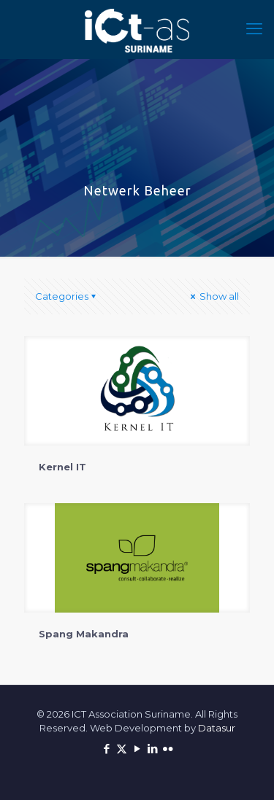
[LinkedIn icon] (152, 749)
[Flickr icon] (167, 749)
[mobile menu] (254, 29)
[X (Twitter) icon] (121, 749)
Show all (213, 296)
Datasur (216, 728)
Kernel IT (62, 467)
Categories (66, 296)
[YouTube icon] (137, 749)
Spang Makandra (84, 634)
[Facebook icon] (106, 749)
